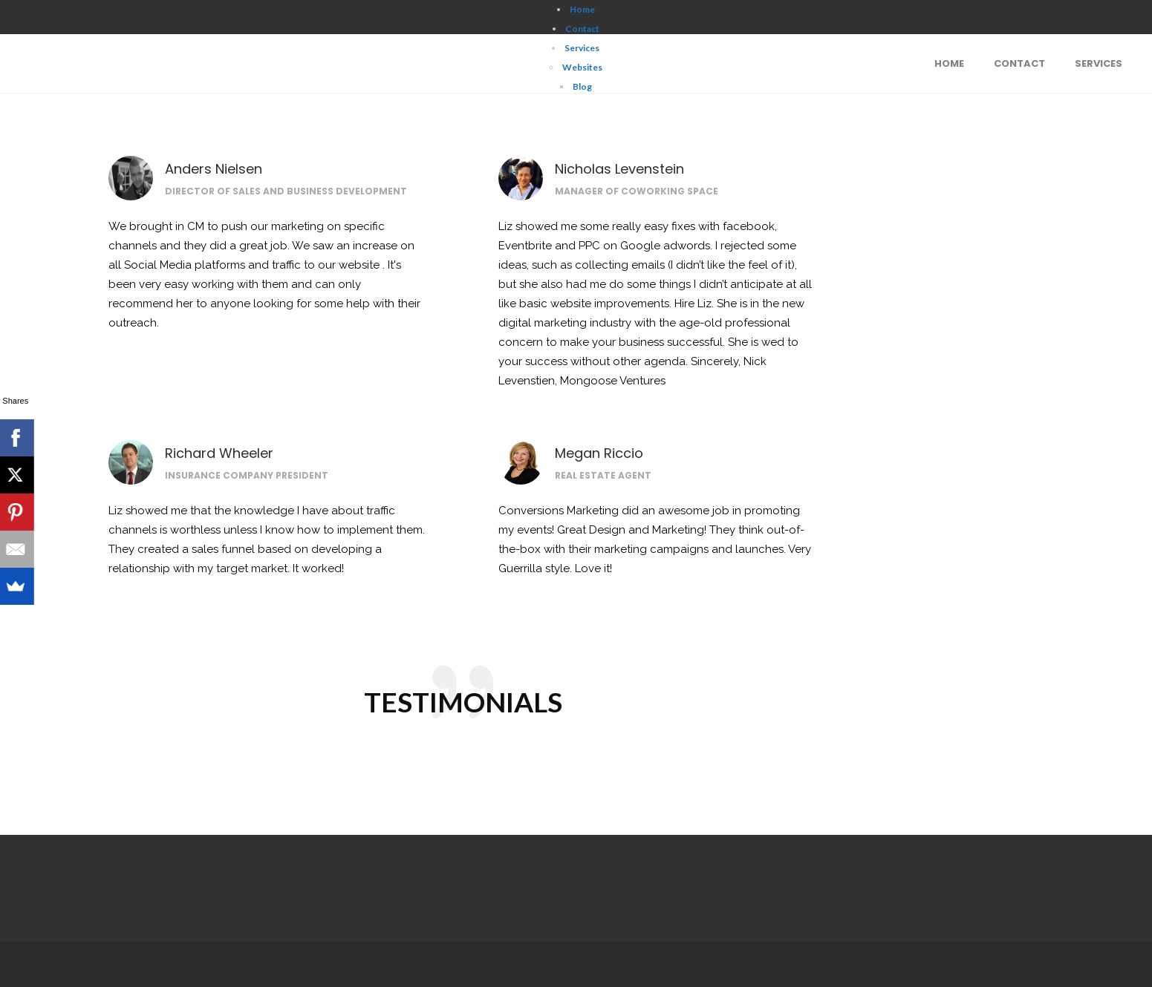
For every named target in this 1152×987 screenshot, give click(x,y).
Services (581, 47)
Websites (582, 67)
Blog (582, 86)
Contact (582, 28)
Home (582, 9)
